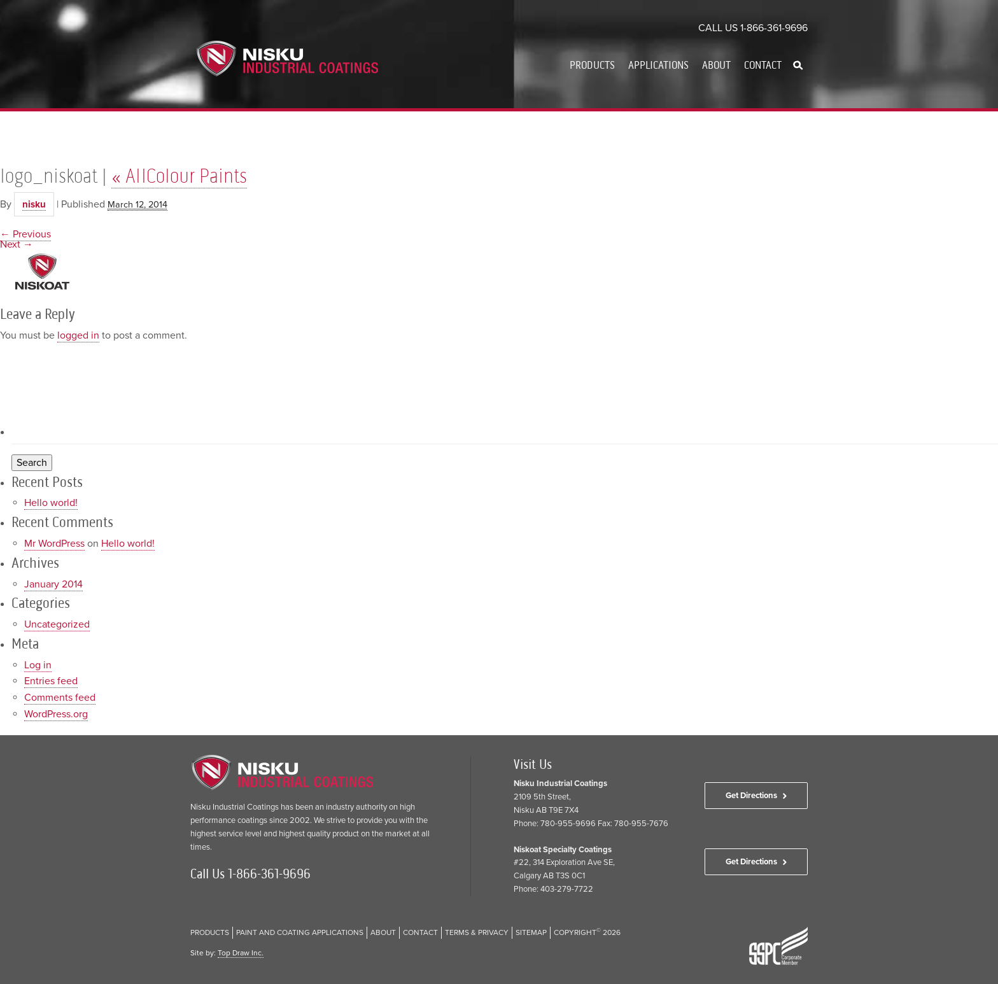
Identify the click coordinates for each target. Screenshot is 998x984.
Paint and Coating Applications (299, 932)
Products (592, 65)
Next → (16, 244)
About (716, 65)
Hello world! (51, 502)
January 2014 (53, 584)
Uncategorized (57, 624)
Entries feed (51, 681)
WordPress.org (56, 714)
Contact (763, 65)
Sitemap (531, 932)
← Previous (25, 234)
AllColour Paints (179, 176)
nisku (34, 204)
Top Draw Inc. (241, 952)
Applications (658, 65)
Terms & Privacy (477, 932)
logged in (78, 335)
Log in (38, 665)
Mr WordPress (54, 543)
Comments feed (59, 697)
